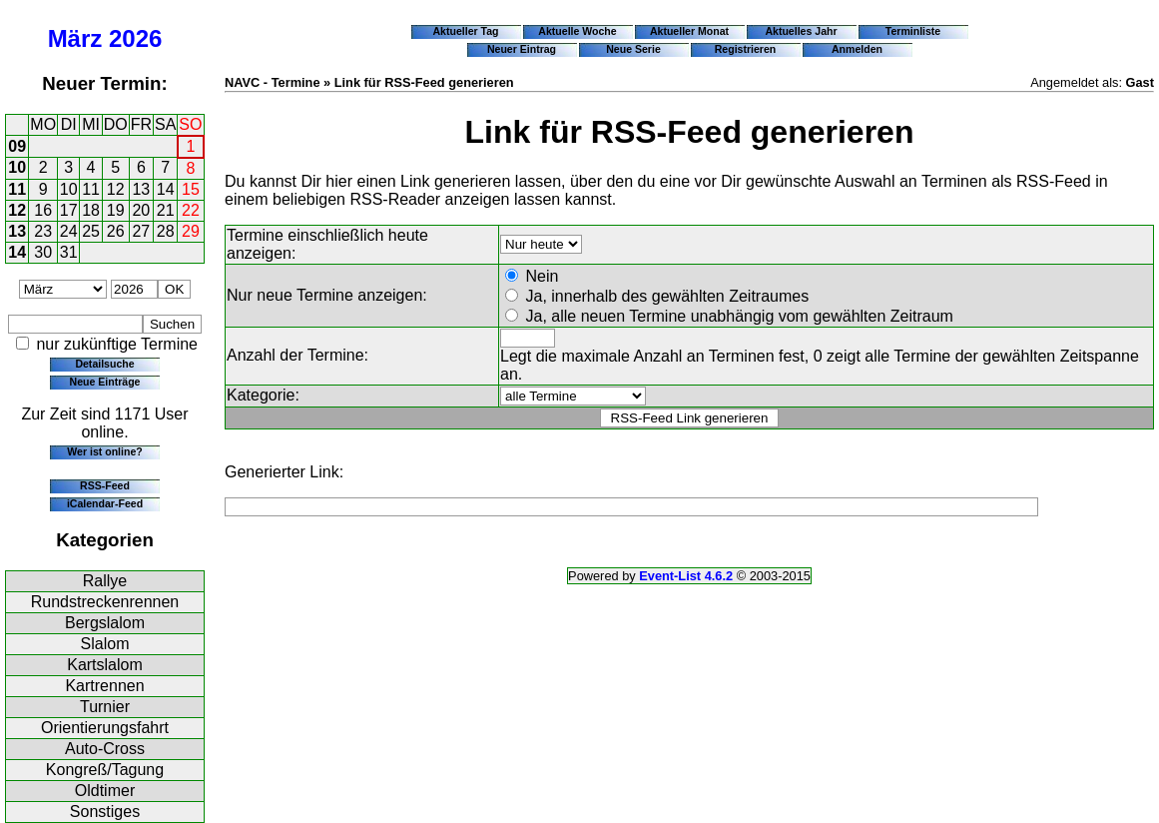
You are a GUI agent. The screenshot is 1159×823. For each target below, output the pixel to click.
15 (191, 189)
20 (141, 210)
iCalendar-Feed (105, 503)
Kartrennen (104, 685)
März (75, 38)
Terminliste (912, 31)
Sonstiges (105, 811)
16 (43, 210)
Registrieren (746, 49)
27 (141, 231)
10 (17, 167)
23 (43, 231)
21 (166, 210)
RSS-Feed (105, 485)
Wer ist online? (104, 451)
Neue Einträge (105, 382)
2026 (135, 38)
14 (166, 189)
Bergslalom (105, 622)
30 (43, 252)
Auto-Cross (105, 748)
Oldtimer (105, 790)
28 (166, 231)
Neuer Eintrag (521, 49)
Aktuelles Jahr (801, 31)
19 (116, 210)
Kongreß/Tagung (105, 769)
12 (116, 189)
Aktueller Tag (465, 31)
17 (69, 210)
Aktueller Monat (689, 31)
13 (141, 189)
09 (17, 146)
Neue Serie (633, 49)
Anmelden (857, 49)
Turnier (105, 706)
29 (191, 231)
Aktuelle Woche (577, 31)
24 (69, 231)
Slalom (105, 643)
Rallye (105, 580)
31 (69, 252)
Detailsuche (104, 364)
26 (116, 231)
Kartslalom (105, 664)
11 (17, 189)
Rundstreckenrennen (105, 601)
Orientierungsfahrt (105, 727)
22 (191, 210)
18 (91, 210)
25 (91, 231)
